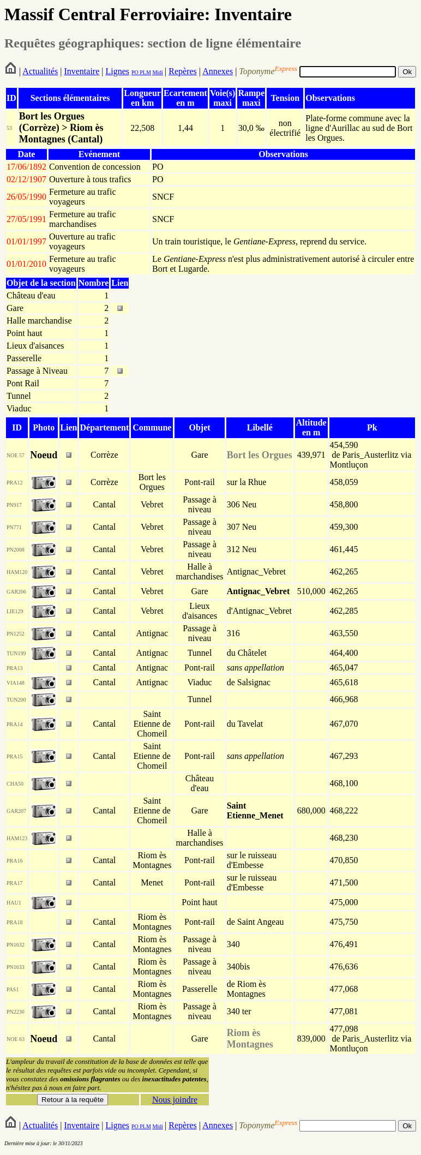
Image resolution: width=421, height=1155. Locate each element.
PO (135, 72)
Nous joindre (174, 1099)
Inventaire (81, 71)
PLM (145, 72)
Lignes (117, 71)
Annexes (217, 71)
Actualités (40, 71)
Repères (183, 71)
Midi (157, 72)
